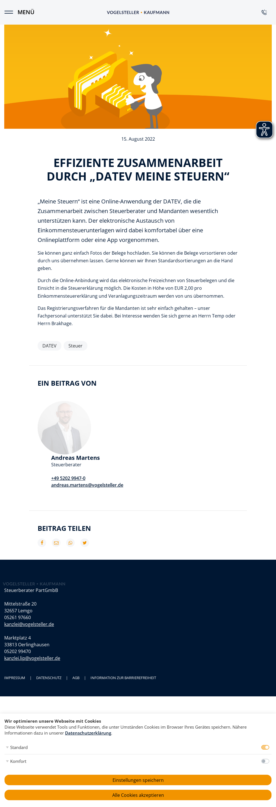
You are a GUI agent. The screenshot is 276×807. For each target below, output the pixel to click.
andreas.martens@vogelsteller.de (141, 440)
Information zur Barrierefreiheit (123, 640)
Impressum (14, 640)
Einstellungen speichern (138, 780)
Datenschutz (48, 640)
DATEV (49, 346)
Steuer (75, 346)
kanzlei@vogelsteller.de (29, 587)
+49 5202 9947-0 (122, 433)
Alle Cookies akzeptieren (138, 795)
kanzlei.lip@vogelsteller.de (32, 621)
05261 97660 (17, 580)
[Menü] (11, 12)
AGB (75, 640)
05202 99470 (17, 614)
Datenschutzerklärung (88, 733)
